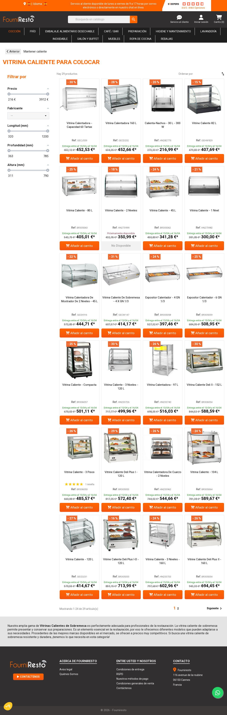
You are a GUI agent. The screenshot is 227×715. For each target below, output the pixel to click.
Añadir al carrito (79, 158)
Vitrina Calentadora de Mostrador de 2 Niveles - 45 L (79, 299)
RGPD (119, 674)
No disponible (121, 245)
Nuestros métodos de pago (132, 678)
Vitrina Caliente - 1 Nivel (204, 210)
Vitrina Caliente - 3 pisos (79, 472)
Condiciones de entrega (130, 669)
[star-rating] (193, 4)
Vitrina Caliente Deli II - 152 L (204, 384)
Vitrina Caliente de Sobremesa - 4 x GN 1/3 (121, 299)
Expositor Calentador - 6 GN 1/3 (204, 299)
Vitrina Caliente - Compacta (79, 384)
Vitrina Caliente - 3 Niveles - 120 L (121, 386)
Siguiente (215, 608)
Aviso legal (66, 669)
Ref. (74, 140)
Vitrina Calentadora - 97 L (162, 384)
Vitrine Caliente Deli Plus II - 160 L (204, 561)
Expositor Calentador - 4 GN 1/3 (162, 299)
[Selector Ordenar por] (212, 74)
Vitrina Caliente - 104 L (204, 472)
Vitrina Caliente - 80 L (79, 210)
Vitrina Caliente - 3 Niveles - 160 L (163, 561)
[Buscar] (102, 19)
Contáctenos (28, 676)
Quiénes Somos (69, 674)
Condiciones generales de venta (135, 683)
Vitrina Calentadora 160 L (121, 123)
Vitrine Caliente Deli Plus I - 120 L (121, 473)
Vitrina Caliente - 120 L (79, 559)
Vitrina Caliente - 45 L (163, 210)
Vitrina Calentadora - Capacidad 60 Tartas (79, 125)
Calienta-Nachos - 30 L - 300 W (162, 125)
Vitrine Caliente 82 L (204, 123)
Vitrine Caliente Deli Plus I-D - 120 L (121, 561)
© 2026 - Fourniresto (114, 710)
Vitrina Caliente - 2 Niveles (121, 210)
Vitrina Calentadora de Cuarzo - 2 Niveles (162, 473)
